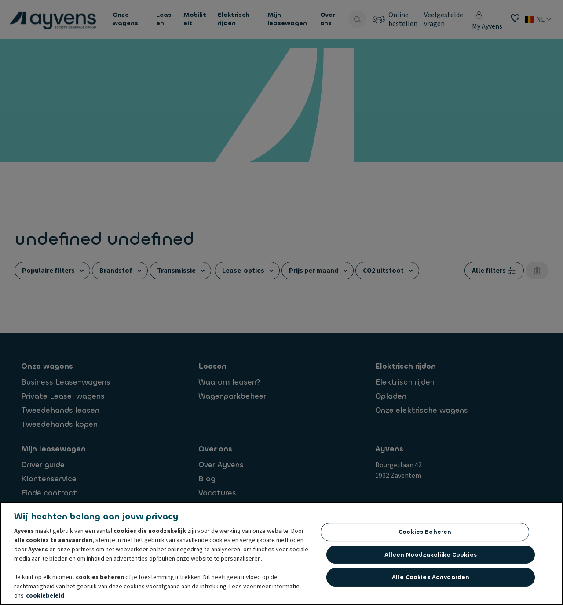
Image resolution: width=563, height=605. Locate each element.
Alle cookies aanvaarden (430, 577)
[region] (281, 553)
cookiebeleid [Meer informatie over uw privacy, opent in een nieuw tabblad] (45, 595)
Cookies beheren (424, 531)
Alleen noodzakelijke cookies (430, 554)
